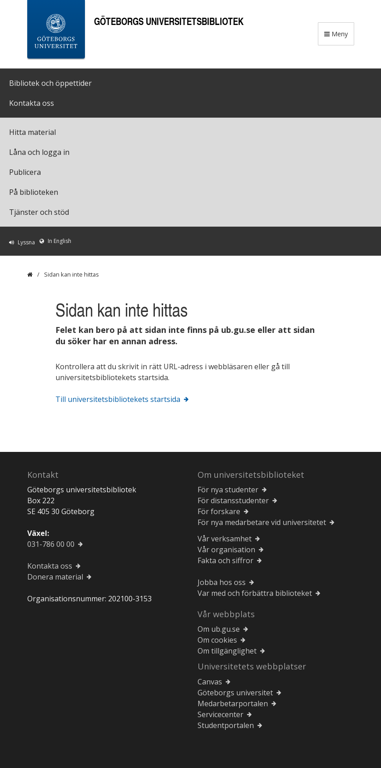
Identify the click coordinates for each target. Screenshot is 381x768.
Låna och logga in (39, 152)
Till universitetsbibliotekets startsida (117, 399)
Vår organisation (226, 550)
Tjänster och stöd (39, 212)
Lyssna (26, 242)
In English (59, 241)
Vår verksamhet (225, 539)
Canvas (210, 682)
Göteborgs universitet (235, 693)
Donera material (55, 577)
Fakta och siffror (225, 560)
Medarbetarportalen (233, 704)
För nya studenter (228, 490)
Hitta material (32, 132)
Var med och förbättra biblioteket (255, 593)
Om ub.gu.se (219, 629)
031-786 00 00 (50, 544)
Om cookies (217, 640)
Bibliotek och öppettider (50, 83)
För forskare (219, 511)
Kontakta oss (31, 103)
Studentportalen (226, 725)
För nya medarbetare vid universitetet (262, 522)
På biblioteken (33, 192)
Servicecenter (220, 714)
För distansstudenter (233, 500)
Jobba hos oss (222, 582)
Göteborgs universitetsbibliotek (168, 21)
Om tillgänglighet (227, 651)
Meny (336, 34)
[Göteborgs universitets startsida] (56, 31)
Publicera (25, 172)
